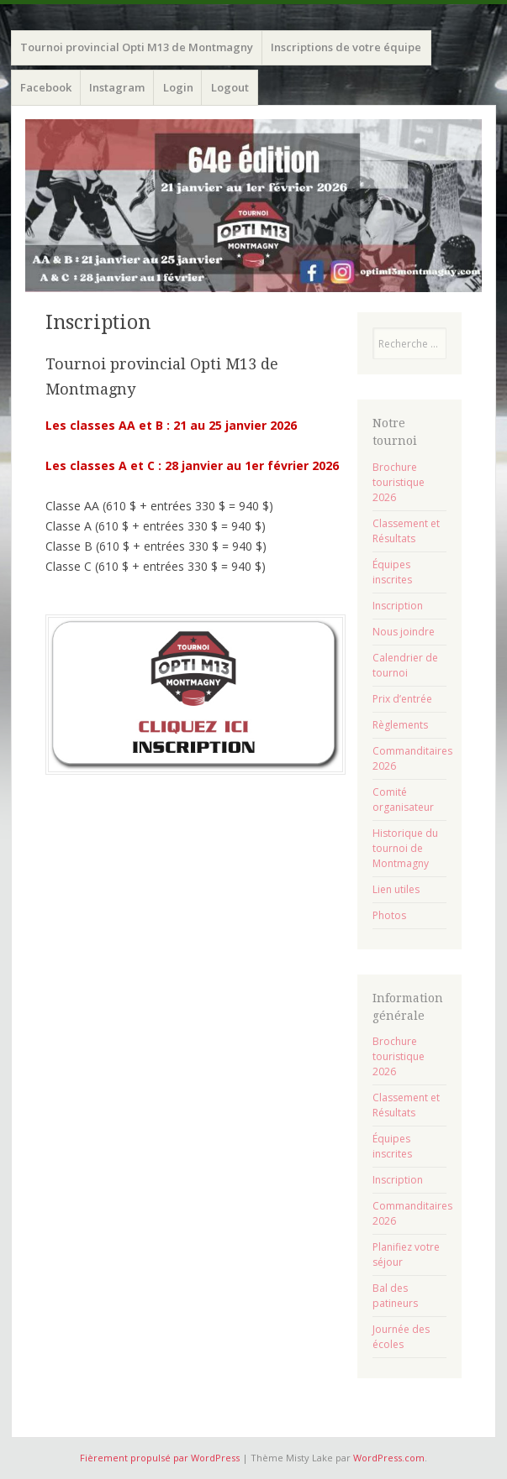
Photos (389, 915)
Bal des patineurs (395, 1295)
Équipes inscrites (392, 572)
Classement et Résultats (406, 531)
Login (178, 87)
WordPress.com (389, 1457)
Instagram (117, 87)
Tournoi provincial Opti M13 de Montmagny (136, 47)
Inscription (397, 605)
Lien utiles (396, 889)
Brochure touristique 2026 (398, 482)
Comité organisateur (403, 799)
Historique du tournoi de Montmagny (405, 848)
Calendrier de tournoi (405, 665)
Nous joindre (403, 632)
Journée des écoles (401, 1336)
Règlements (400, 725)
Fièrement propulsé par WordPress (160, 1457)
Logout (230, 87)
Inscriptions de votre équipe (346, 47)
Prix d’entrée (402, 699)
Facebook (45, 87)
